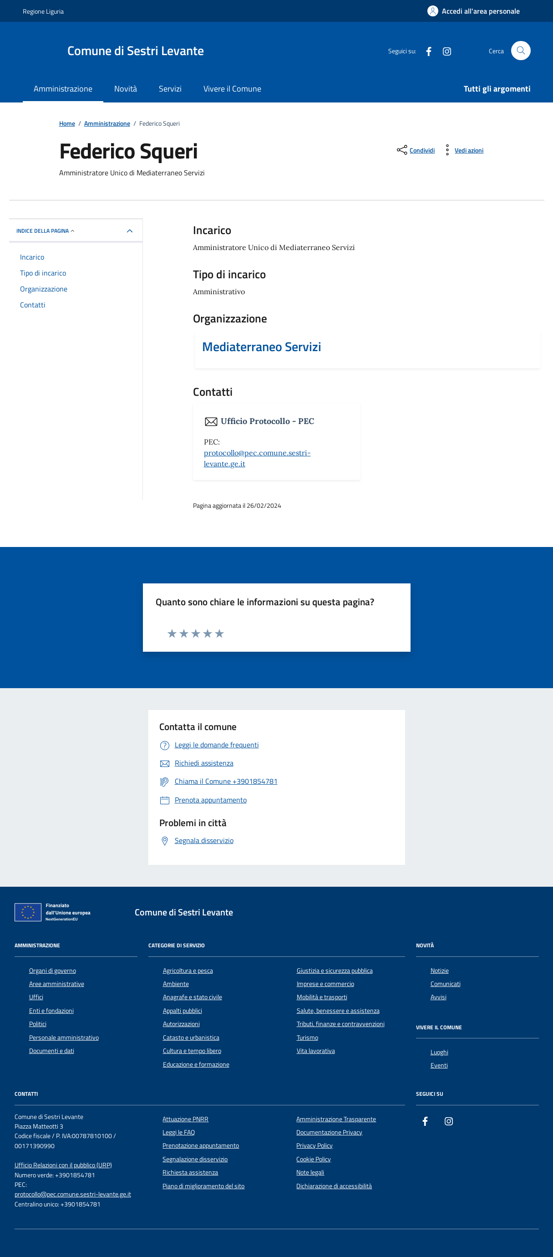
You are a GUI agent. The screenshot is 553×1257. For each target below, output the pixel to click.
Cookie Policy (313, 1159)
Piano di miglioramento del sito (203, 1186)
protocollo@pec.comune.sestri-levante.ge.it (73, 1194)
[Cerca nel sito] (521, 51)
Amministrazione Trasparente (336, 1119)
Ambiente (176, 984)
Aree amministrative (56, 984)
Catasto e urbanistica (191, 1037)
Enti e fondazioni (51, 1011)
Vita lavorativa (316, 1051)
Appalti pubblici (182, 1011)
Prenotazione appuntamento (200, 1145)
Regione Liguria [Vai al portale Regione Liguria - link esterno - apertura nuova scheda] (43, 11)
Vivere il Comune (232, 88)
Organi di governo (52, 971)
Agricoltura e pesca (188, 971)
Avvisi (438, 997)
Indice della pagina (46, 230)
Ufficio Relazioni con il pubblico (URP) (63, 1165)
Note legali (310, 1172)
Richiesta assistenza (190, 1172)
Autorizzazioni (181, 1024)
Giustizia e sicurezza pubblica (335, 971)
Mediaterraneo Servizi (261, 346)
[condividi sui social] (414, 150)
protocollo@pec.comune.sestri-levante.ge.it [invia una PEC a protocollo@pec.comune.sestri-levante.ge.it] (257, 458)
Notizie (440, 971)
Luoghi (439, 1052)
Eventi (439, 1065)
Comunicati (446, 984)
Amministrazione (63, 88)
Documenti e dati (51, 1051)
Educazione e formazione (196, 1064)
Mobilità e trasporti (322, 997)
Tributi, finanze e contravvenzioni (341, 1024)
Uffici (36, 997)
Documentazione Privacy (329, 1132)
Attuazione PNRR (185, 1119)
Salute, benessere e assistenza (338, 1011)
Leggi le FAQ (178, 1132)
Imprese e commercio (325, 984)
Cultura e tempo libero (192, 1051)
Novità (125, 88)
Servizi (170, 88)
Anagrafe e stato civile (192, 997)
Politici (37, 1024)
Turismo (307, 1037)
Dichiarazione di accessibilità (334, 1186)
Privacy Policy (314, 1145)
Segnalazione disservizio (195, 1159)
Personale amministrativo (64, 1037)
